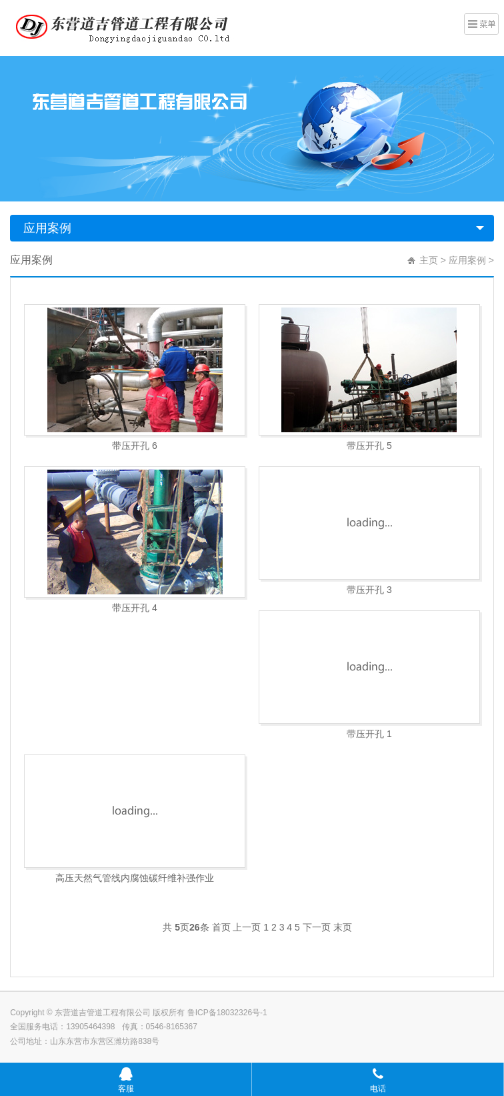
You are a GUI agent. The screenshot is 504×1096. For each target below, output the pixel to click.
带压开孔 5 (369, 445)
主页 (428, 260)
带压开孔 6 (134, 445)
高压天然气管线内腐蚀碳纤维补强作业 (134, 878)
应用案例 (47, 228)
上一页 (247, 927)
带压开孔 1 (369, 733)
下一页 (317, 927)
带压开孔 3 (369, 589)
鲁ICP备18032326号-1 (227, 1012)
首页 (221, 927)
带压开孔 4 (134, 607)
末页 (342, 927)
